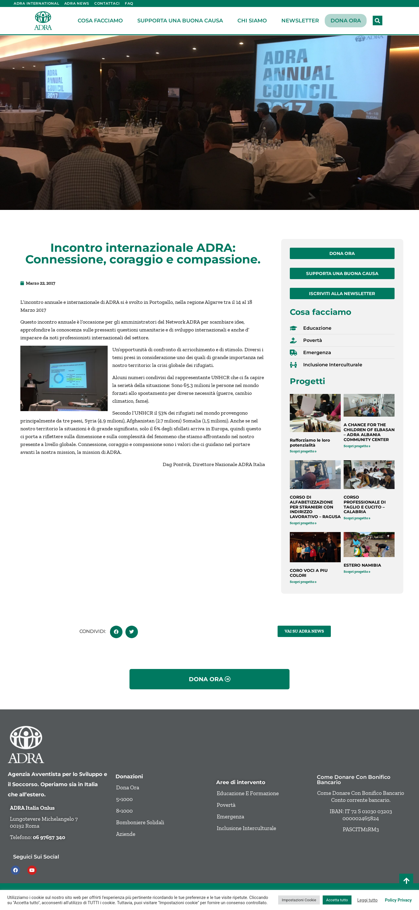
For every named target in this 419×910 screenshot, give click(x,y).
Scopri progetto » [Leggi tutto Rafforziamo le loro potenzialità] (303, 451)
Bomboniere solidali (140, 822)
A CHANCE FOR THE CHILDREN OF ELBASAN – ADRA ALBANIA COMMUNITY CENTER (369, 432)
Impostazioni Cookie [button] (299, 900)
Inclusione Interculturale (246, 828)
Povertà (226, 805)
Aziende (125, 834)
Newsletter (300, 20)
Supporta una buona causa (181, 20)
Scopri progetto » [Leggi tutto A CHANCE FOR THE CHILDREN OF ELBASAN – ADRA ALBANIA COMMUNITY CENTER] (357, 446)
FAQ (129, 3)
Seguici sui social (36, 857)
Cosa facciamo (102, 20)
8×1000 (124, 810)
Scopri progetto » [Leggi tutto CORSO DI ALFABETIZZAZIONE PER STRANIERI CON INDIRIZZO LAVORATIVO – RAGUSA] (303, 523)
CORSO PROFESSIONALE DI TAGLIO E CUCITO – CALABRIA (365, 504)
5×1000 (124, 799)
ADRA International (36, 3)
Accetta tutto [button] (337, 900)
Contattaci (107, 3)
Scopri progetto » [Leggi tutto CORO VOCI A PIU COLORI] (303, 582)
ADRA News (76, 3)
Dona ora (346, 20)
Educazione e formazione (248, 793)
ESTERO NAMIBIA (362, 565)
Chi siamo (253, 20)
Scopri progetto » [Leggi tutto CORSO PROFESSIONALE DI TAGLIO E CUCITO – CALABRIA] (357, 518)
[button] (377, 20)
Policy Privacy (398, 900)
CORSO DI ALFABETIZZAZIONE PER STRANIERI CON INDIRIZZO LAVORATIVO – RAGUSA (315, 507)
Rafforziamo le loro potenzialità (310, 443)
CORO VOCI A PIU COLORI (309, 573)
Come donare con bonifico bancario (353, 779)
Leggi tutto (367, 900)
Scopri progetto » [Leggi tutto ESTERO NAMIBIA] (357, 572)
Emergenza (230, 816)
